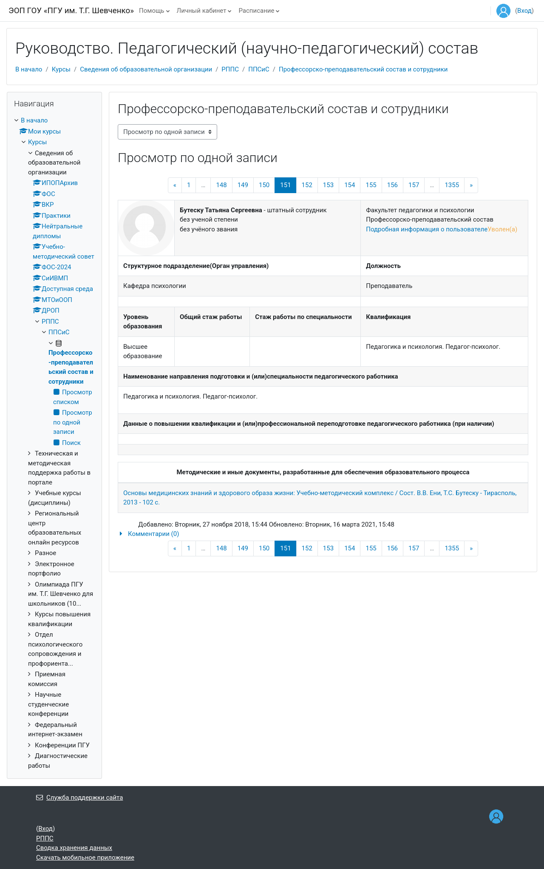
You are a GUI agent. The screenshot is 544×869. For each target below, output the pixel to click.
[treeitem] (54, 443)
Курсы (61, 69)
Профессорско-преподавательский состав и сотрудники (363, 69)
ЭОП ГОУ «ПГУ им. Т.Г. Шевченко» (71, 10)
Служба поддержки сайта (79, 797)
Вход (524, 10)
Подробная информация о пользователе (426, 229)
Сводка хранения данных (74, 848)
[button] (323, 534)
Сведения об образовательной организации (146, 69)
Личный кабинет (202, 10)
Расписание (256, 10)
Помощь (151, 10)
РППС (230, 69)
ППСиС (258, 69)
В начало (28, 69)
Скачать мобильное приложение (85, 857)
